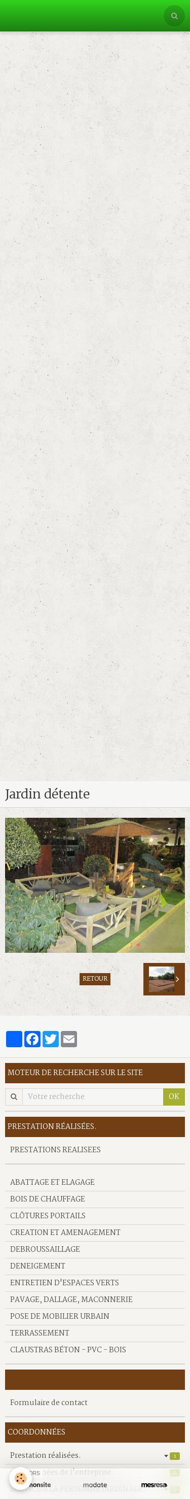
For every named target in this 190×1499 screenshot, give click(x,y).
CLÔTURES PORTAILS (48, 1216)
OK (174, 1097)
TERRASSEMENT (39, 1333)
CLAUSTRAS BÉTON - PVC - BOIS (68, 1350)
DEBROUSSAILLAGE (45, 1250)
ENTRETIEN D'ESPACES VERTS (64, 1283)
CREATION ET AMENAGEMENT (65, 1233)
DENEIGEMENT (37, 1266)
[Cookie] (20, 1478)
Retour (95, 979)
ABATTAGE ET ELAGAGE (52, 1183)
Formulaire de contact (49, 1403)
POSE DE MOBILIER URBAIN (59, 1317)
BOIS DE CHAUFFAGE (47, 1199)
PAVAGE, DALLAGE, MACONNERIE (71, 1300)
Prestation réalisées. (95, 1456)
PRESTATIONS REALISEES (55, 1150)
